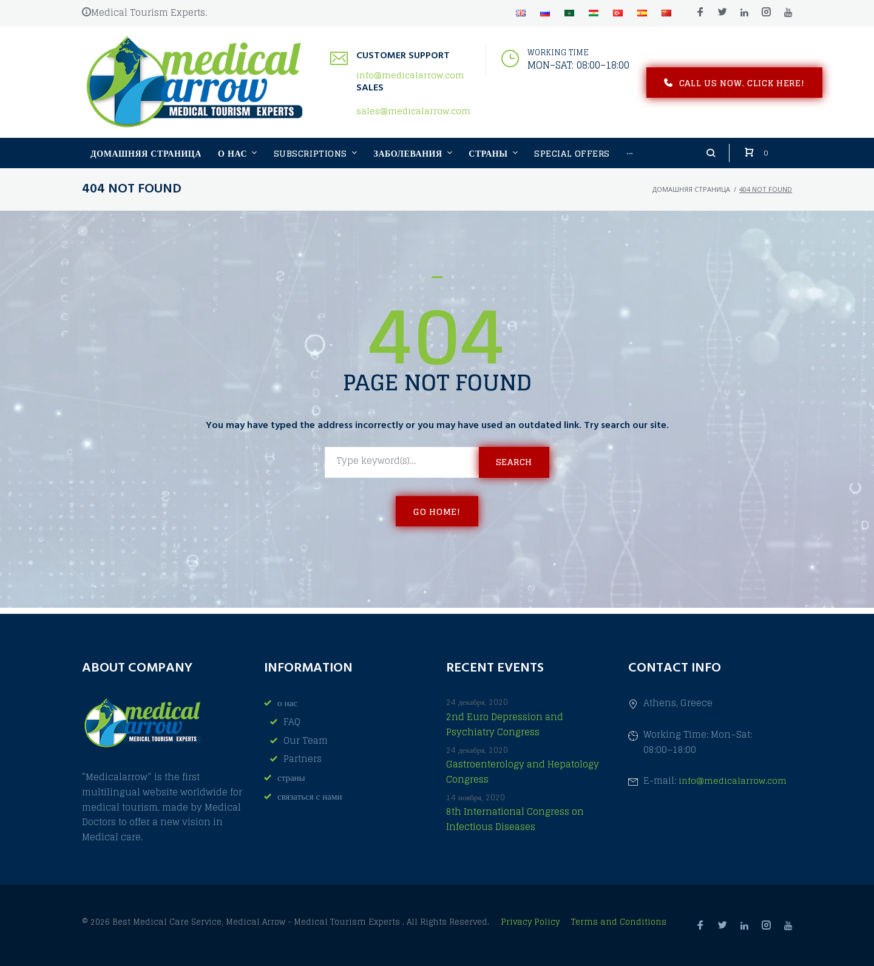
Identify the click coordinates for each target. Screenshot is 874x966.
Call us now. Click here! (734, 85)
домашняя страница (691, 195)
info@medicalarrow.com (410, 78)
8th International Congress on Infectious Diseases (515, 819)
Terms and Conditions (618, 922)
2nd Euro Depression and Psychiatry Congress (504, 725)
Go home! (437, 517)
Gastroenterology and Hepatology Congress (522, 772)
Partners (302, 758)
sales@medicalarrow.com (413, 114)
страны (291, 777)
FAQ (291, 721)
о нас (287, 703)
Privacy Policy (531, 922)
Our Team (305, 740)
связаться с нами (309, 796)
